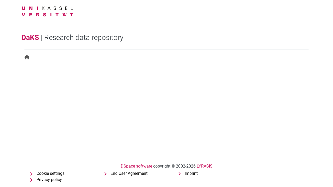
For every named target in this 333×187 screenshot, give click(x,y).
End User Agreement (129, 173)
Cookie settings (50, 173)
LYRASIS (205, 166)
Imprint (191, 173)
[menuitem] (27, 57)
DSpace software (136, 166)
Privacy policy (49, 179)
